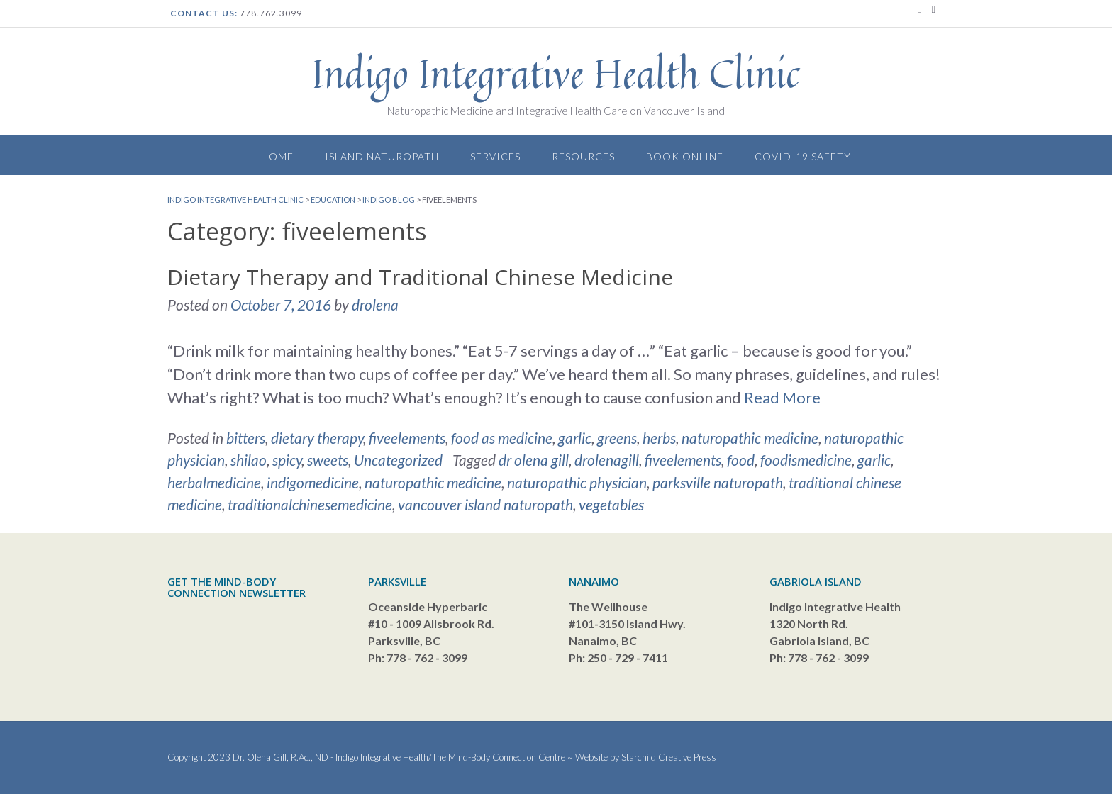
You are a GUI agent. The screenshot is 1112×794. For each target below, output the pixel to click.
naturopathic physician (577, 482)
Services (495, 156)
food (741, 460)
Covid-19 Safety (803, 156)
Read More (782, 397)
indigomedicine (313, 482)
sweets (327, 460)
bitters (245, 438)
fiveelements (407, 438)
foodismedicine (806, 460)
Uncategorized (398, 460)
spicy (286, 460)
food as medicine (501, 438)
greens (617, 438)
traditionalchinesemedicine (310, 504)
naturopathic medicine (750, 438)
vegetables (611, 504)
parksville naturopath (717, 482)
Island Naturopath (382, 156)
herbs (659, 438)
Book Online (684, 156)
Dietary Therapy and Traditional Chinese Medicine (420, 276)
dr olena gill (534, 460)
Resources (583, 156)
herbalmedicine (214, 482)
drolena (375, 304)
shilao (248, 460)
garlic (574, 438)
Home (277, 156)
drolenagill (606, 460)
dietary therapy (317, 438)
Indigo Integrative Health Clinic (556, 73)
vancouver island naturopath (485, 504)
